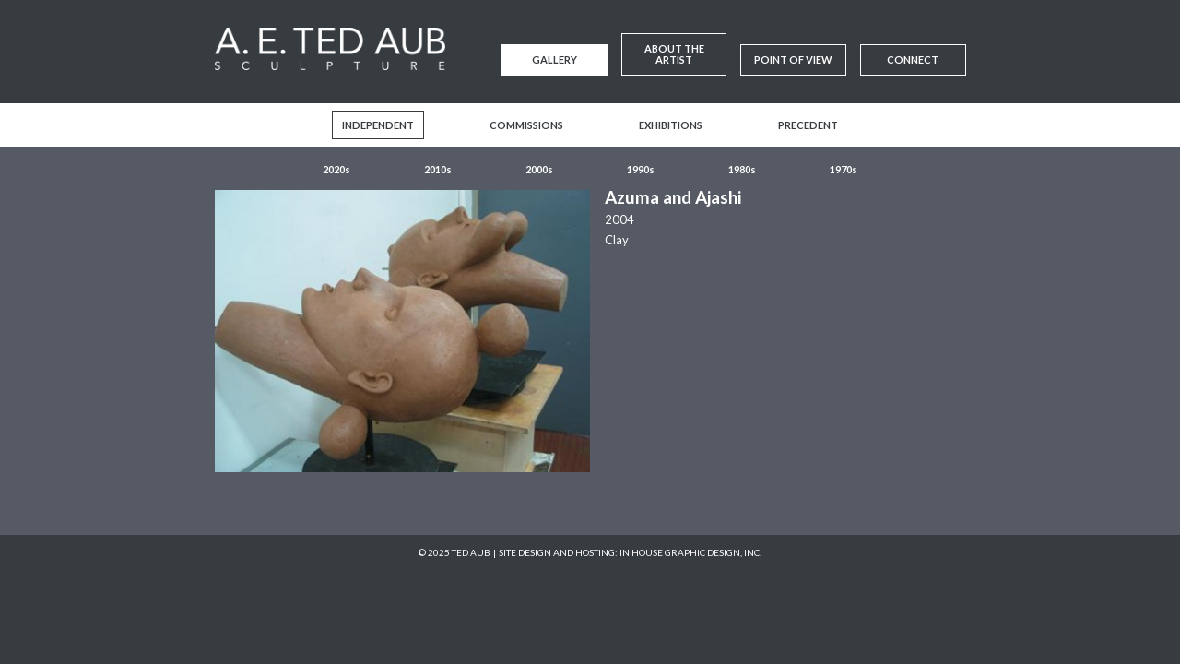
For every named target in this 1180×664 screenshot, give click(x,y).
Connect (912, 59)
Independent (378, 125)
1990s (641, 169)
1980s (742, 169)
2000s (539, 169)
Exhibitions (670, 125)
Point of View (793, 59)
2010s (438, 169)
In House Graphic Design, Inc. (690, 552)
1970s (843, 169)
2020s (336, 169)
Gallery (554, 59)
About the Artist (674, 53)
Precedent (808, 125)
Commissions (526, 125)
